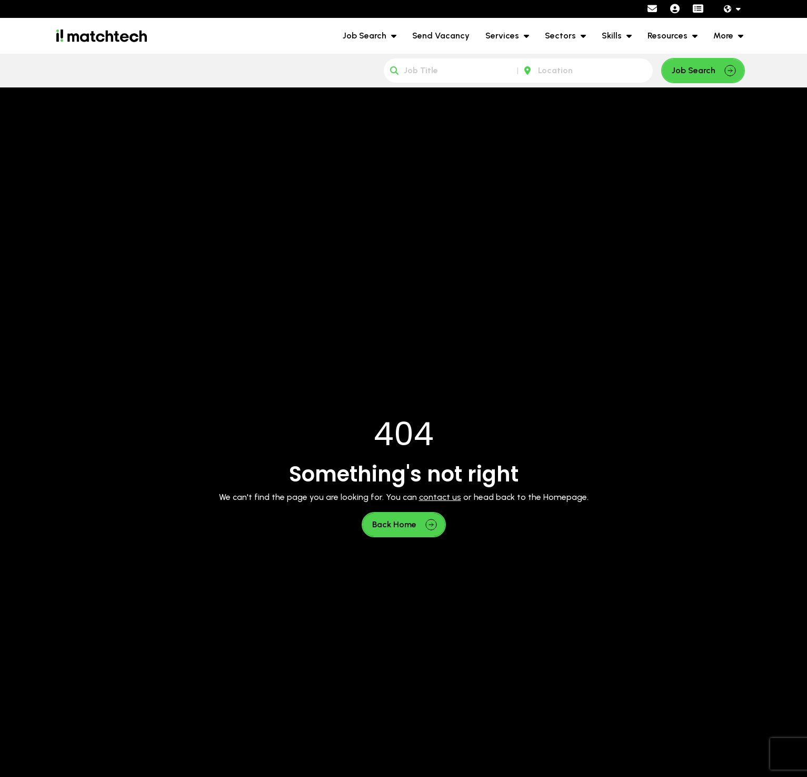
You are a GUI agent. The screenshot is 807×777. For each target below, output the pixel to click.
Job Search (365, 36)
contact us (440, 497)
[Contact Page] (652, 9)
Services (503, 36)
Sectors (561, 36)
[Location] (585, 70)
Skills (613, 36)
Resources (668, 36)
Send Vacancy (441, 36)
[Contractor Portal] (698, 9)
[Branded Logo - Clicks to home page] (101, 35)
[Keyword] (451, 70)
